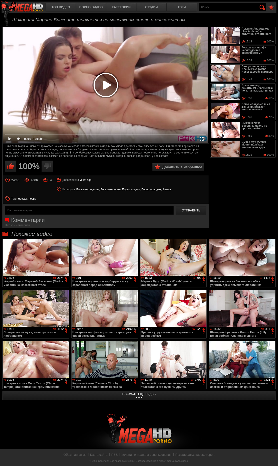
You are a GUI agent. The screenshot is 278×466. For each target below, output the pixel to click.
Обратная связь (75, 454)
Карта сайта (99, 454)
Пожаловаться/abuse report (195, 454)
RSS (114, 454)
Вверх (271, 457)
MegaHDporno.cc (25, 8)
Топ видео (61, 7)
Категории (121, 7)
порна (32, 198)
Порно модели (131, 189)
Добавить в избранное (182, 167)
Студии (151, 7)
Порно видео (91, 7)
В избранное (271, 7)
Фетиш (167, 189)
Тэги (182, 7)
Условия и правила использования (147, 454)
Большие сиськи (110, 189)
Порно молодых (151, 189)
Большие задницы (87, 189)
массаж (22, 198)
